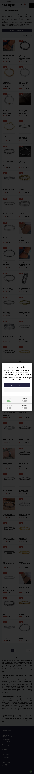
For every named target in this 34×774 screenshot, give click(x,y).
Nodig (9, 400)
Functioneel (9, 407)
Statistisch (24, 407)
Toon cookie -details (17, 394)
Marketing (24, 400)
